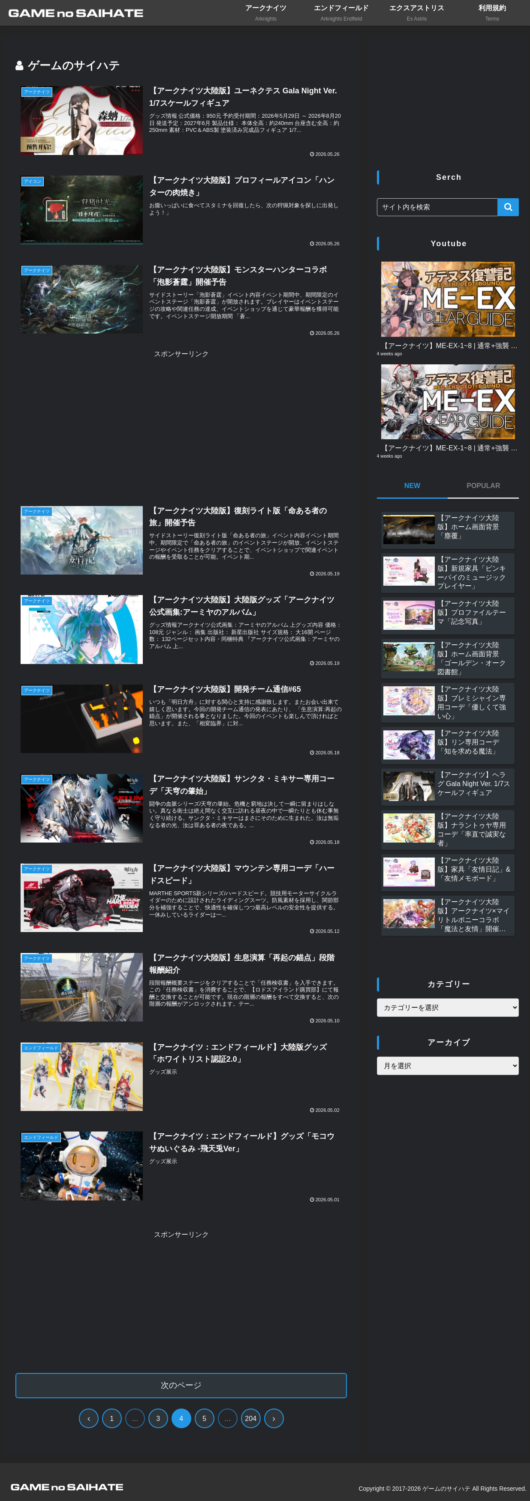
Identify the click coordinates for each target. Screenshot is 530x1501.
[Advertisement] (181, 420)
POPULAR (483, 485)
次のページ (181, 1385)
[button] (508, 207)
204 (250, 1418)
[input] (448, 207)
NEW (412, 485)
